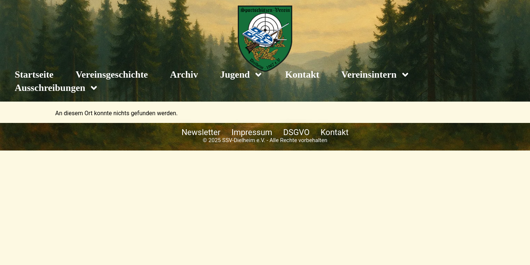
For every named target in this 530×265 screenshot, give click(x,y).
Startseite (34, 74)
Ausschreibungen (57, 88)
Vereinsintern (375, 74)
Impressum (252, 132)
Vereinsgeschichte (111, 74)
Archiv (184, 74)
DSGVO (296, 132)
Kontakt (302, 74)
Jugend (241, 74)
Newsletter (200, 132)
